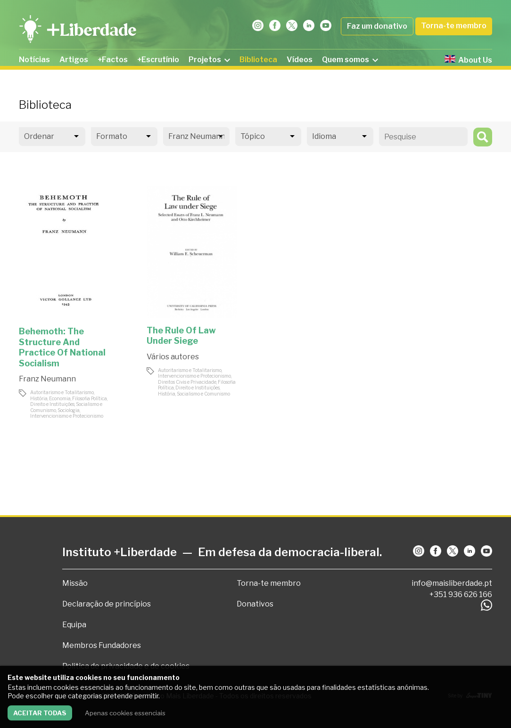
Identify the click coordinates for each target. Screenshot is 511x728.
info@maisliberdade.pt (452, 583)
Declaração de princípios (106, 603)
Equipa (74, 624)
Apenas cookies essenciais (125, 713)
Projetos (209, 59)
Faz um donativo (377, 26)
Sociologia (69, 410)
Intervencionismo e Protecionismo (66, 416)
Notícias (34, 59)
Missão (75, 583)
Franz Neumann (47, 378)
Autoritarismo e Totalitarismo (62, 392)
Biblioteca (258, 59)
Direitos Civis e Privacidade (187, 382)
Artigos (73, 59)
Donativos (255, 603)
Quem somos (350, 59)
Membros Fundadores (101, 645)
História (39, 398)
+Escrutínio (158, 59)
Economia (60, 398)
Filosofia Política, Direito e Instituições (68, 401)
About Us (468, 60)
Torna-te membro (453, 25)
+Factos (113, 59)
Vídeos (300, 59)
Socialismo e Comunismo (203, 393)
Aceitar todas (39, 713)
